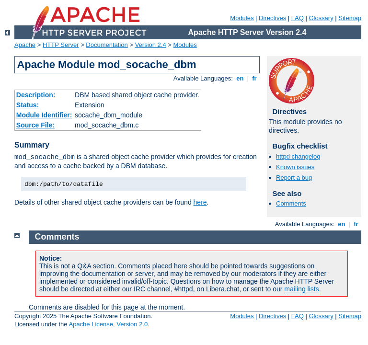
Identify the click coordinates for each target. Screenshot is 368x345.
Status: (27, 105)
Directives (272, 18)
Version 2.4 (150, 44)
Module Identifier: (44, 115)
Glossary (321, 18)
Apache (24, 44)
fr (255, 78)
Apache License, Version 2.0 (108, 324)
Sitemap (349, 18)
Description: (36, 95)
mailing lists (301, 289)
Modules (241, 18)
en (240, 78)
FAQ (297, 18)
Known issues (295, 167)
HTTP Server (61, 44)
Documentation (106, 44)
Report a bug (294, 177)
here (200, 202)
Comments (291, 203)
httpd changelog (298, 156)
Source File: (35, 125)
